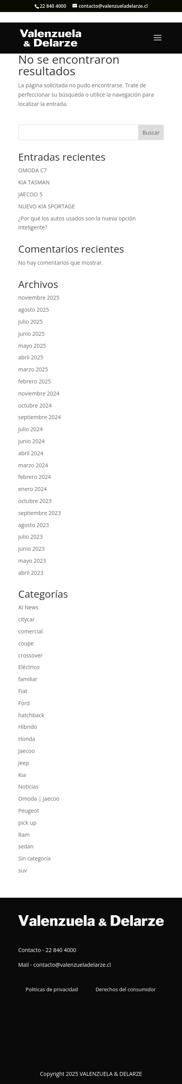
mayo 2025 (32, 345)
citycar (26, 619)
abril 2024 (30, 453)
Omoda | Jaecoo (39, 798)
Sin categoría (34, 858)
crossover (30, 655)
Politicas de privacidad (52, 989)
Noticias (28, 786)
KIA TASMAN (34, 182)
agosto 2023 (33, 525)
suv (22, 870)
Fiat (22, 691)
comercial (30, 631)
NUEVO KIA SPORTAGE (46, 206)
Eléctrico (28, 667)
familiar (28, 679)
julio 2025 (30, 321)
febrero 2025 (34, 381)
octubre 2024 (35, 405)
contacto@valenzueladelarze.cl (72, 964)
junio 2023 (31, 548)
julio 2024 (30, 429)
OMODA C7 (32, 170)
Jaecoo (26, 750)
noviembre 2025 (38, 297)
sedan (25, 846)
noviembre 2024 (38, 393)
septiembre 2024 (39, 417)
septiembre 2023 (39, 513)
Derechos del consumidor (126, 989)
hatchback (31, 715)
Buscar (151, 132)
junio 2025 (31, 333)
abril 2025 (30, 357)
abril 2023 (30, 572)
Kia (22, 775)
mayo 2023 (32, 560)
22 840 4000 (53, 6)
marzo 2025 (33, 369)
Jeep (23, 763)
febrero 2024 (34, 476)
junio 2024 (31, 441)
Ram (23, 834)
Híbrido (27, 726)
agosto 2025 (33, 309)
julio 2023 (30, 536)
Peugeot (28, 810)
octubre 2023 (35, 501)
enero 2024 (32, 489)
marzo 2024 (33, 465)
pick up (27, 822)
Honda (26, 738)
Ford (24, 703)
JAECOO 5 (30, 194)
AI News (28, 607)
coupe (26, 643)
